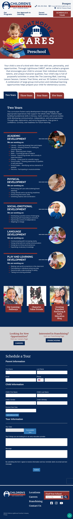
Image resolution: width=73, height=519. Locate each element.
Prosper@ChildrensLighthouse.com (61, 6)
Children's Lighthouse (11, 492)
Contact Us (35, 505)
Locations (34, 492)
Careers (33, 496)
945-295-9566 (42, 6)
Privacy (5, 515)
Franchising (36, 501)
